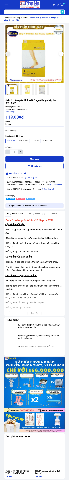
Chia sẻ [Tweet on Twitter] (29, 199)
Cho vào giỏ (36, 166)
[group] (34, 54)
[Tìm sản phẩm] (34, 12)
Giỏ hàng (64, 5)
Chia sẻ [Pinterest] (20, 199)
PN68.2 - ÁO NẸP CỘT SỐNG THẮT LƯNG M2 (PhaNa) (17, 472)
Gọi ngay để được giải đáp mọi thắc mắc (28, 206)
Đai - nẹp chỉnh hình (20, 18)
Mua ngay (34, 159)
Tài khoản (58, 5)
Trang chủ (8, 18)
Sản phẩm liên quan (17, 436)
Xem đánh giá (10, 112)
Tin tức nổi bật (12, 320)
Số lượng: (8, 147)
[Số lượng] (14, 152)
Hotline (54, 5)
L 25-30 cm (35, 141)
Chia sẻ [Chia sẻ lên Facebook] (10, 199)
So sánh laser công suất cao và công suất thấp (36, 346)
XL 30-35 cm (47, 141)
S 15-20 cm (11, 141)
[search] (62, 12)
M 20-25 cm (23, 141)
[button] (61, 54)
